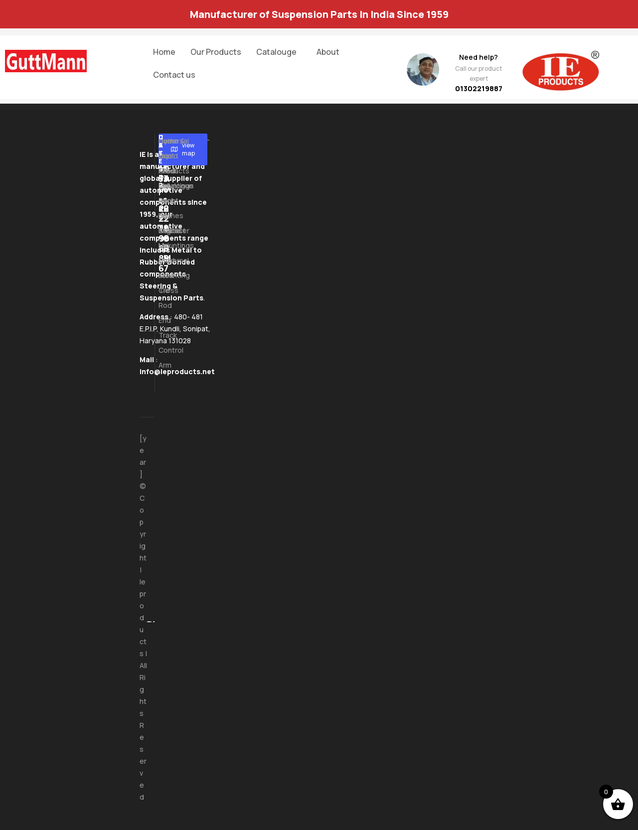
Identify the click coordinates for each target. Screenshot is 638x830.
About (328, 51)
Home (164, 51)
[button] (279, 51)
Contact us (174, 74)
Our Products (215, 51)
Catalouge (276, 51)
